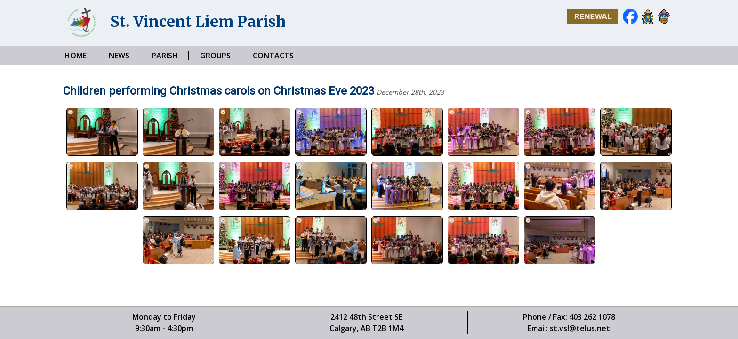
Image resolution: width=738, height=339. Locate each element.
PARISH (165, 55)
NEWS (119, 55)
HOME (75, 55)
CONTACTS (273, 55)
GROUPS (215, 55)
